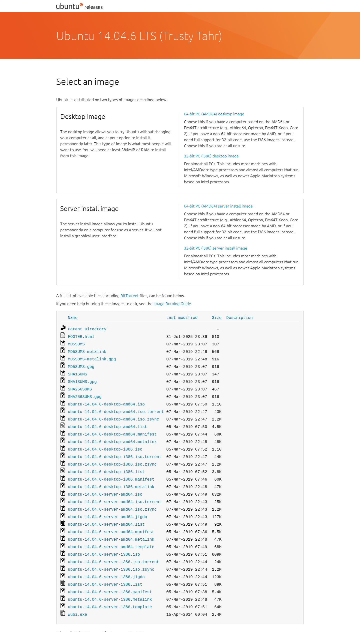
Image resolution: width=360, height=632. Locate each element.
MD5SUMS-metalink (87, 349)
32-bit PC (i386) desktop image (211, 156)
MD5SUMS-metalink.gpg (92, 356)
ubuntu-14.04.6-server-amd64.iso (105, 482)
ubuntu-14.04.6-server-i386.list (105, 566)
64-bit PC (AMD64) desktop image (214, 114)
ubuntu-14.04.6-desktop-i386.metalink (111, 475)
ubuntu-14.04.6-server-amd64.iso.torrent (115, 489)
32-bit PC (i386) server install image (215, 248)
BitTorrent (129, 295)
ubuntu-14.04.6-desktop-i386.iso (105, 440)
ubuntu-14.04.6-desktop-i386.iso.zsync (112, 454)
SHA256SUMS (80, 384)
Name (73, 317)
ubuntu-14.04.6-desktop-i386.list (106, 461)
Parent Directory (87, 328)
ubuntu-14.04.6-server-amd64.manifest (111, 517)
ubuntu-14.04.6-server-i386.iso (104, 538)
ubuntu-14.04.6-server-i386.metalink (110, 580)
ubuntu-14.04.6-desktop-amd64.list (107, 419)
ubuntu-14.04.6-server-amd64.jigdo (107, 503)
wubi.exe (77, 594)
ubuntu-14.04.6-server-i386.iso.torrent (113, 545)
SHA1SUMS (77, 370)
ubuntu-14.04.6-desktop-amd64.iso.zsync (113, 412)
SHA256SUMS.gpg (85, 391)
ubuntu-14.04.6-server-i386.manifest (110, 573)
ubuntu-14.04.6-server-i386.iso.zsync (111, 552)
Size (217, 317)
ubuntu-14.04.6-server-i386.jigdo (106, 559)
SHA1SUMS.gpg (82, 377)
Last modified (182, 317)
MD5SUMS (76, 342)
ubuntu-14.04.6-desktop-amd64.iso (106, 398)
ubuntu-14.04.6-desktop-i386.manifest (111, 468)
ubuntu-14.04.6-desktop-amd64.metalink (112, 433)
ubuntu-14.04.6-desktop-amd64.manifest (112, 426)
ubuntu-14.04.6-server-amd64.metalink (111, 524)
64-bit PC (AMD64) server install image (218, 206)
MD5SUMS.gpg (81, 363)
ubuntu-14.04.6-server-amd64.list (106, 510)
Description (239, 317)
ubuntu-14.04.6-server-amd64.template (111, 531)
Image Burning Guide (172, 303)
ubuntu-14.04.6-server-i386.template (110, 587)
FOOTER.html (81, 335)
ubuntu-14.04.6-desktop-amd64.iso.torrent (116, 405)
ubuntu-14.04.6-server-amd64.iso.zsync (112, 496)
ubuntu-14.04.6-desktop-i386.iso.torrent (115, 447)
